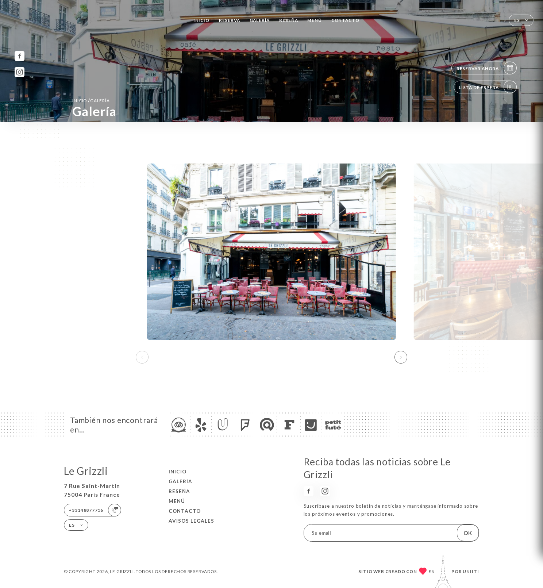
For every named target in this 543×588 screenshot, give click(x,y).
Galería (260, 20)
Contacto (345, 20)
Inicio (201, 20)
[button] (400, 357)
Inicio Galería (90, 100)
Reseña (288, 20)
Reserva (229, 20)
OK (467, 533)
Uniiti (471, 571)
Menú (314, 20)
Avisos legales (191, 521)
